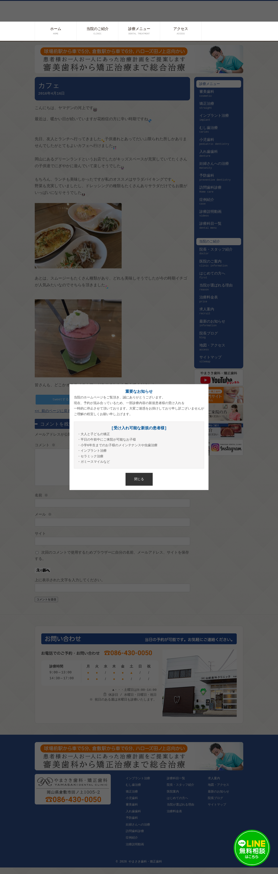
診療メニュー (139, 31)
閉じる (139, 479)
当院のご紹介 (97, 31)
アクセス (180, 31)
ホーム (55, 31)
